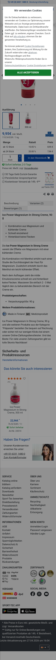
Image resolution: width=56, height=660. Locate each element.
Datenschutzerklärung (15, 65)
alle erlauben (20, 36)
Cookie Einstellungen (34, 46)
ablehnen (32, 52)
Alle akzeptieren (28, 72)
